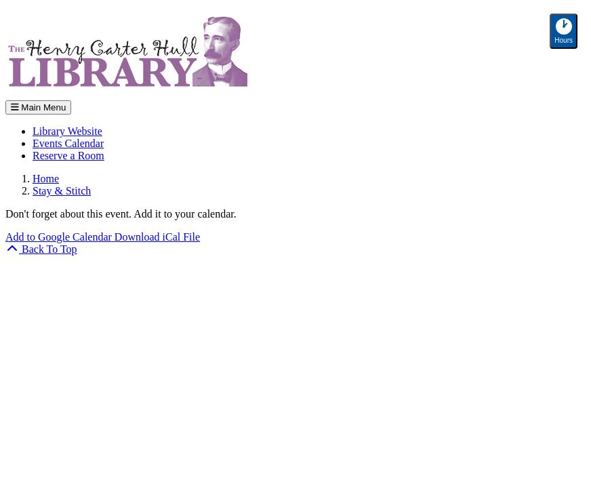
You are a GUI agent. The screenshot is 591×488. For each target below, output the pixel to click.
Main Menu (38, 107)
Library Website (67, 131)
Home (46, 178)
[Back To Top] (41, 249)
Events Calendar (68, 143)
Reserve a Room (68, 155)
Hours (565, 31)
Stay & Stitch (62, 191)
